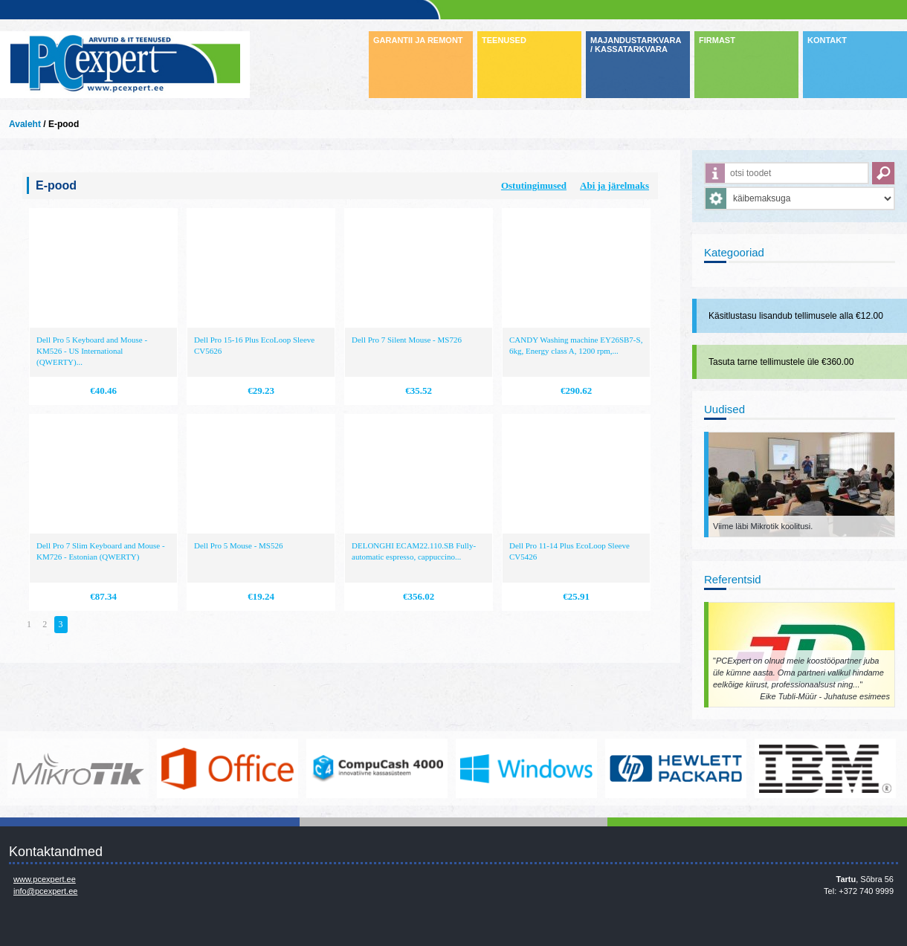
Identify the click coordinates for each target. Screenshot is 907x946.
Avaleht (25, 124)
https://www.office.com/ (227, 768)
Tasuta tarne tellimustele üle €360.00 (781, 362)
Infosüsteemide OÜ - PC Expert (125, 64)
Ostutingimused (534, 185)
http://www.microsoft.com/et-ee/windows (526, 768)
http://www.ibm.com (825, 768)
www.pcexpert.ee (44, 879)
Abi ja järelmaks (614, 185)
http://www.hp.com (675, 768)
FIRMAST (717, 40)
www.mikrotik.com (78, 768)
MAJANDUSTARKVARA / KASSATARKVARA (635, 45)
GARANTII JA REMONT (418, 40)
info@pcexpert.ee (45, 891)
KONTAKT (827, 40)
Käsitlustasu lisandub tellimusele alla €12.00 (796, 316)
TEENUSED (504, 40)
